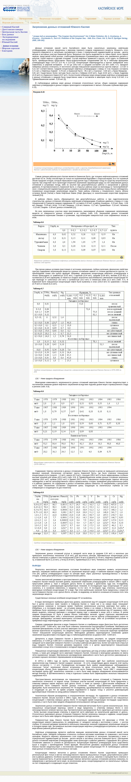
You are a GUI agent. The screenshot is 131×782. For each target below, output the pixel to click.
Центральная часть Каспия (14, 32)
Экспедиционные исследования (10, 38)
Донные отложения (10, 46)
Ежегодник (7, 51)
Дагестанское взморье (12, 29)
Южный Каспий (9, 42)
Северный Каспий (10, 27)
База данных (8, 34)
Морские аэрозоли (11, 48)
